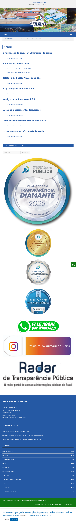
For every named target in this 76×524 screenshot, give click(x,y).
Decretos (6, 492)
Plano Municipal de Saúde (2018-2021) (19, 90)
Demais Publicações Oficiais (12, 496)
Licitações (5, 473)
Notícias (4, 481)
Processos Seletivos (10, 508)
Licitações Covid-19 (9, 477)
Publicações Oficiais (8, 488)
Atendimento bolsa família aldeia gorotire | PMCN (17, 452)
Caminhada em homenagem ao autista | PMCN (16, 456)
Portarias (6, 504)
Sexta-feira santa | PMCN (37, 4)
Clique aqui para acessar (14, 76)
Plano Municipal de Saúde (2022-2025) (19, 86)
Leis (5, 500)
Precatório (5, 485)
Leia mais (23, 516)
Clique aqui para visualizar (15, 122)
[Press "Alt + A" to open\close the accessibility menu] (73, 264)
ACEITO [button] (14, 519)
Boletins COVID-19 (7, 469)
